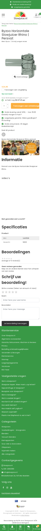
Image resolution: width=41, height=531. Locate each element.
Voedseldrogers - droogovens (13, 430)
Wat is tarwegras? (9, 395)
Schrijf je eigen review (19, 41)
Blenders (5, 433)
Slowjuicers (6, 427)
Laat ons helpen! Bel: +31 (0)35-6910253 (17, 221)
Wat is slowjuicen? (9, 381)
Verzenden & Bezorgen (11, 353)
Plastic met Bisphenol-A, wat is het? (16, 415)
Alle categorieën (8, 454)
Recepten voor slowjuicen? (12, 391)
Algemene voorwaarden (11, 339)
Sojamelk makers (8, 451)
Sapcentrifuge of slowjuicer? (13, 388)
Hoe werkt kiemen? (9, 405)
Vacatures (6, 366)
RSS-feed (5, 370)
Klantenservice (8, 356)
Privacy (4, 346)
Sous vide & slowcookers (11, 444)
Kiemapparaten (8, 440)
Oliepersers (6, 447)
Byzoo (8, 41)
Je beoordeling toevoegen (15, 323)
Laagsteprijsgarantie (10, 363)
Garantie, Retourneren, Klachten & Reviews (19, 342)
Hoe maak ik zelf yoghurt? (12, 408)
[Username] (20, 300)
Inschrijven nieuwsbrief (11, 493)
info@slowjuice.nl (9, 472)
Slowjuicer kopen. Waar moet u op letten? (18, 384)
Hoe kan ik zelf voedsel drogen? (14, 402)
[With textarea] (20, 313)
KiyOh (18, 521)
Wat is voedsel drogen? (11, 398)
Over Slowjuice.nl (8, 335)
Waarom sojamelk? (9, 412)
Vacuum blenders (9, 437)
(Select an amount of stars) (19, 288)
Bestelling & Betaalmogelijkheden (15, 349)
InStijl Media (24, 515)
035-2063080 (8, 469)
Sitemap (5, 359)
